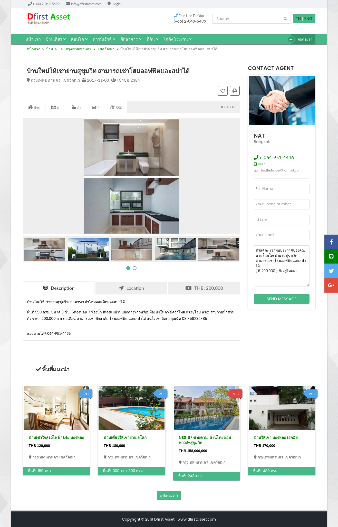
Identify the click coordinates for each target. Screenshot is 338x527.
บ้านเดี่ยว (56, 39)
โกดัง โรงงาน (177, 39)
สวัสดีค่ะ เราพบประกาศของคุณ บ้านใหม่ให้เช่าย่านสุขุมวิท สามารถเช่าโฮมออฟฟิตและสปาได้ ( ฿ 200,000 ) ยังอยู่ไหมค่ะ (282, 265)
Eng (308, 19)
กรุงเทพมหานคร (78, 49)
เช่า (86, 393)
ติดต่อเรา (302, 39)
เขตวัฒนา (105, 49)
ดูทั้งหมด (169, 496)
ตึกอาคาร (130, 39)
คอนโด (79, 39)
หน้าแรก (33, 39)
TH (298, 19)
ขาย (236, 393)
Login (114, 4)
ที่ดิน (152, 39)
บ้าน (49, 49)
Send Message (282, 299)
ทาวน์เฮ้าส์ (104, 39)
